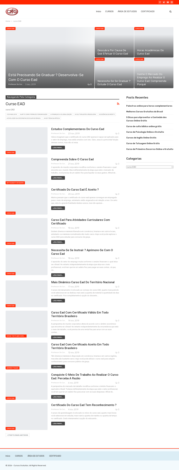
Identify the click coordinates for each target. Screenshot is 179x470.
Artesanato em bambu (15, 183)
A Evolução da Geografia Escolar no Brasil (24, 118)
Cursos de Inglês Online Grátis (141, 138)
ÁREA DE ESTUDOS (127, 11)
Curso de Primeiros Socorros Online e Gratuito (149, 149)
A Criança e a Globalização (61, 114)
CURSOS (109, 11)
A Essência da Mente (107, 114)
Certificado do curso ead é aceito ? (75, 189)
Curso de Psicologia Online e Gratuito (145, 132)
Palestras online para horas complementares (149, 106)
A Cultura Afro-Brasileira (85, 114)
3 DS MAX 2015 (12, 114)
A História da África (52, 118)
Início (98, 11)
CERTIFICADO (148, 11)
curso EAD (11, 28)
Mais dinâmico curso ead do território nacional (83, 282)
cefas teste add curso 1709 (17, 336)
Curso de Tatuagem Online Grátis (143, 143)
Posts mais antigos (17, 435)
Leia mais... (58, 148)
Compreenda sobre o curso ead (72, 159)
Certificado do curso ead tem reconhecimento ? (83, 405)
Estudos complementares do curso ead (77, 129)
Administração (12, 368)
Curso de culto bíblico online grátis (144, 126)
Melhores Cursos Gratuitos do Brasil (144, 111)
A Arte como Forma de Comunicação (33, 114)
